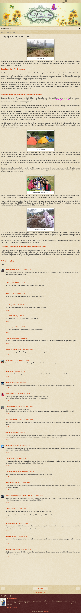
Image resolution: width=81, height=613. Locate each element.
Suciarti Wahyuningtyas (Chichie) (16, 495)
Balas (7, 277)
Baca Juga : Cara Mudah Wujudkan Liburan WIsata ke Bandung (23, 246)
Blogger (46, 611)
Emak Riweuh (10, 393)
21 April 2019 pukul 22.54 (18, 382)
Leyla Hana (9, 536)
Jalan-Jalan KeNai (11, 419)
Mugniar (8, 382)
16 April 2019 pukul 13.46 (17, 282)
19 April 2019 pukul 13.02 (21, 360)
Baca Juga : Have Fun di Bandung (13, 69)
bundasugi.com (10, 549)
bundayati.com (10, 269)
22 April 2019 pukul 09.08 (22, 393)
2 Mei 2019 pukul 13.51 (25, 523)
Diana (7, 327)
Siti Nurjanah (13, 598)
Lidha (7, 371)
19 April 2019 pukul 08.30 (25, 349)
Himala (8, 508)
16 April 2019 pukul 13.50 (17, 327)
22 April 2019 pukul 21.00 (17, 432)
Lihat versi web (40, 592)
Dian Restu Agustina (12, 471)
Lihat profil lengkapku (13, 607)
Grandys (8, 338)
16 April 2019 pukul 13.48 (16, 305)
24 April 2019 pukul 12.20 (22, 445)
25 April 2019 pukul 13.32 (22, 482)
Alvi (7, 305)
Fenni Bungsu (10, 445)
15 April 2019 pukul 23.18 (23, 269)
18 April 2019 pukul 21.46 (19, 338)
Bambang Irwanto (11, 406)
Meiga (7, 293)
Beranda (40, 588)
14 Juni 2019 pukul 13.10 (23, 549)
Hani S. (8, 458)
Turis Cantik (9, 360)
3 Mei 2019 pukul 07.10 (20, 536)
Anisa (7, 282)
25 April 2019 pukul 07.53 (26, 471)
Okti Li (8, 432)
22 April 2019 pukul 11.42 (25, 419)
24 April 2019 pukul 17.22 (18, 458)
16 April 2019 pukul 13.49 (16, 316)
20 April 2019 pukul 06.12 (17, 371)
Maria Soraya (10, 482)
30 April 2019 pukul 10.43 (18, 508)
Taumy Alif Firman (11, 349)
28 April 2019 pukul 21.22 (35, 495)
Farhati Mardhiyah (11, 523)
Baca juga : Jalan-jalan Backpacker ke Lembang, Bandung (21, 94)
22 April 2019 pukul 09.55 (25, 406)
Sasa (7, 316)
